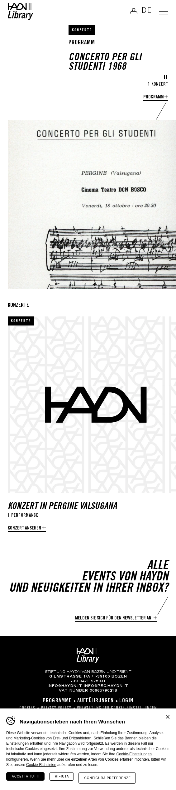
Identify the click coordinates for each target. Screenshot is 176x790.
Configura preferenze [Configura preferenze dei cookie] (107, 778)
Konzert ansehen (24, 528)
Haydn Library (20, 11)
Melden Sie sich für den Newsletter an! (114, 618)
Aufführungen (95, 701)
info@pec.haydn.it (106, 686)
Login (126, 701)
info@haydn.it (65, 686)
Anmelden (133, 11)
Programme (57, 701)
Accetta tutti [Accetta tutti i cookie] (26, 776)
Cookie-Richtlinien (41, 765)
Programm (153, 97)
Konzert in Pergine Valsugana (62, 506)
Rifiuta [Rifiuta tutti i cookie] (62, 776)
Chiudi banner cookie (167, 717)
